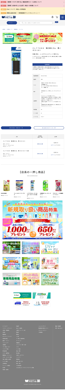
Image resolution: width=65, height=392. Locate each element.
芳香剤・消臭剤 (5, 372)
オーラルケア (5, 328)
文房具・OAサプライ (20, 357)
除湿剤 (17, 328)
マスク (17, 349)
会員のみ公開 (40, 146)
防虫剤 (4, 370)
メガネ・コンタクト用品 (7, 359)
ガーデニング (18, 343)
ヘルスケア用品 (5, 351)
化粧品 (4, 335)
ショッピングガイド (42, 328)
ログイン (53, 147)
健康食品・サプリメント (7, 357)
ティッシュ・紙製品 (6, 368)
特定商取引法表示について (43, 330)
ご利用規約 (40, 335)
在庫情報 (47, 64)
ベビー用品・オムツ (6, 349)
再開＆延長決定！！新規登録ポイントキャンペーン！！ (23, 13)
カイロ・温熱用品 (6, 355)
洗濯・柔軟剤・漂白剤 (7, 361)
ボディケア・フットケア (7, 339)
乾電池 (17, 335)
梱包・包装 (18, 366)
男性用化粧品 (5, 341)
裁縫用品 (16, 29)
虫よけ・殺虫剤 (19, 330)
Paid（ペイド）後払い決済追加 (16, 9)
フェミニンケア (5, 345)
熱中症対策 (5, 353)
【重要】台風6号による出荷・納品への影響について (22, 5)
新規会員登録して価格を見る (15, 129)
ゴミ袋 (17, 339)
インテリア (18, 359)
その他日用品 (18, 368)
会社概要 (59, 328)
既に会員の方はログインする (47, 129)
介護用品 (4, 347)
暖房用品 (18, 361)
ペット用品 (18, 351)
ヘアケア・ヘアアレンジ (7, 330)
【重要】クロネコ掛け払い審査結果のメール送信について (24, 2)
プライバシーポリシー (42, 332)
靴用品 (17, 337)
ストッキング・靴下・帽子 (21, 347)
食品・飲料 (18, 353)
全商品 (4, 29)
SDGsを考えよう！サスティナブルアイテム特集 (25, 370)
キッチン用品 (5, 364)
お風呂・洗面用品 (6, 332)
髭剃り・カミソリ (6, 343)
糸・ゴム (21, 29)
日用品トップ (9, 29)
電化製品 (18, 355)
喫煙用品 (18, 345)
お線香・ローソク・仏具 (20, 332)
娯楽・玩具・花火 (19, 364)
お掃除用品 (5, 366)
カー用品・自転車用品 (20, 341)
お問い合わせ (59, 330)
